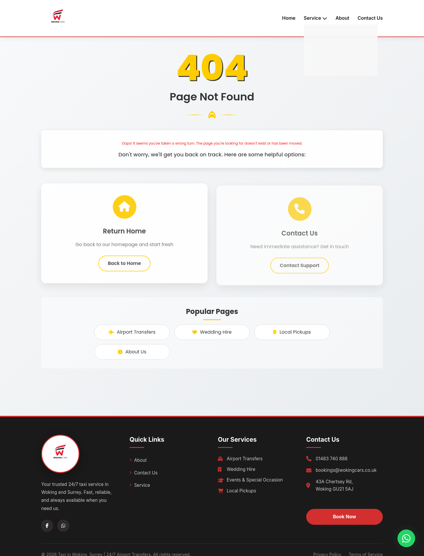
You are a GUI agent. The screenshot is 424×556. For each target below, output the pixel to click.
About (342, 18)
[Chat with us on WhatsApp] (406, 538)
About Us (132, 351)
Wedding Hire (211, 332)
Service (142, 485)
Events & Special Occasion (250, 480)
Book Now (344, 516)
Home (289, 18)
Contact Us (370, 18)
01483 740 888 (331, 458)
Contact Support (299, 269)
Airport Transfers (132, 332)
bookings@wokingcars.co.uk (346, 470)
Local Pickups (292, 332)
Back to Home (124, 265)
